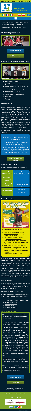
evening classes (5, 132)
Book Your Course (15, 56)
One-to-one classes (9, 305)
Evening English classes (11, 302)
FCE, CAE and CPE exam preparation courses (16, 300)
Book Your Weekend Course (15, 159)
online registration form (7, 284)
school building (8, 144)
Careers (12, 397)
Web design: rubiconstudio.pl (23, 410)
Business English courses (11, 307)
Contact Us (15, 382)
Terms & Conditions (14, 393)
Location (6, 393)
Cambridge (9, 239)
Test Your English (15, 50)
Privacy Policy (23, 393)
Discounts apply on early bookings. (17, 152)
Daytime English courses (11, 304)
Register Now (21, 192)
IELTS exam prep (17, 239)
